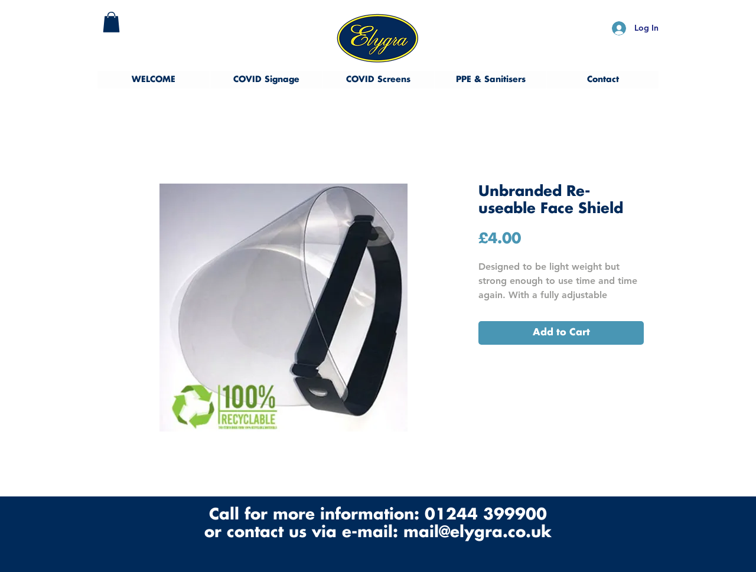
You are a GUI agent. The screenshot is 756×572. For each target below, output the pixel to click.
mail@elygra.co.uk (477, 532)
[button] (111, 22)
